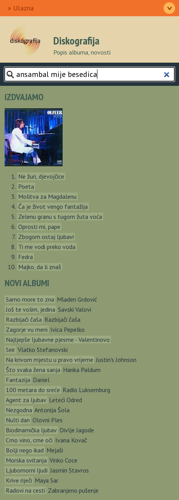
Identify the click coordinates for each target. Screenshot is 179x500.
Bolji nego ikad (25, 450)
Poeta (26, 186)
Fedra (25, 257)
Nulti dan (18, 420)
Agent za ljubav (26, 400)
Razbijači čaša (24, 319)
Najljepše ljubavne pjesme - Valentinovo (58, 339)
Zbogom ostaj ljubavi (46, 237)
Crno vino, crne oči (29, 440)
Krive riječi (19, 480)
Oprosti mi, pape (39, 226)
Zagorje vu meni (27, 329)
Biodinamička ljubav (31, 430)
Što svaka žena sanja (33, 370)
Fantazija (18, 380)
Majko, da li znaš (39, 267)
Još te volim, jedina (30, 309)
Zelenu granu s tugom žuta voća (60, 216)
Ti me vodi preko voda (46, 247)
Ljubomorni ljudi (27, 470)
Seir (10, 349)
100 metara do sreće (33, 390)
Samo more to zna (30, 299)
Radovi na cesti (25, 490)
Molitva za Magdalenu (47, 196)
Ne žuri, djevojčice (41, 176)
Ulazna (23, 7)
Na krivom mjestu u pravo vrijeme (49, 359)
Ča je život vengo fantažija (53, 206)
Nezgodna (19, 410)
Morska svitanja (26, 460)
